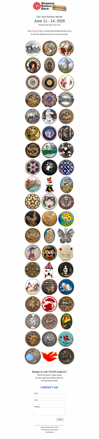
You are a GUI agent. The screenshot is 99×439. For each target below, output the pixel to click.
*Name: (36, 393)
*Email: (36, 400)
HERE (34, 31)
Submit (60, 419)
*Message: (37, 406)
